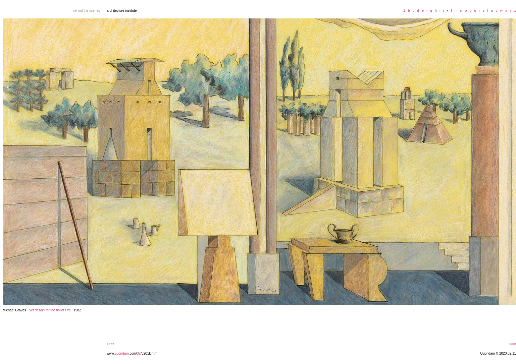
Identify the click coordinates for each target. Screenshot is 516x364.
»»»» (512, 344)
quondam (122, 353)
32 (139, 353)
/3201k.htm (149, 353)
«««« (110, 344)
